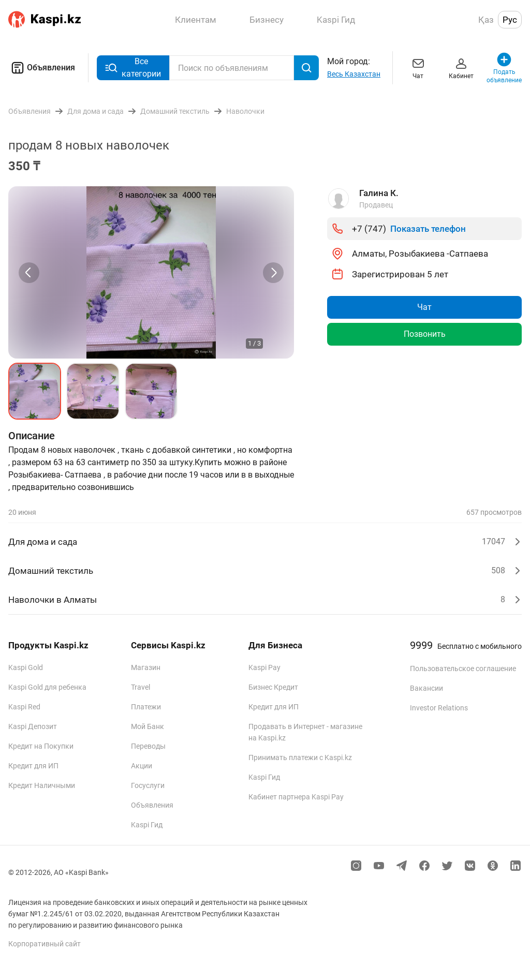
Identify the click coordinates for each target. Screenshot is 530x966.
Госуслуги (148, 785)
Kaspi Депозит (32, 726)
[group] (151, 272)
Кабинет (461, 67)
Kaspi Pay (264, 667)
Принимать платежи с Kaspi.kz (300, 757)
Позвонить (425, 334)
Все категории (133, 67)
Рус (510, 19)
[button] (34, 391)
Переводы (148, 746)
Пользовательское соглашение (463, 668)
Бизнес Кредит (273, 687)
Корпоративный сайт (44, 944)
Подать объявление (504, 67)
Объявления (41, 67)
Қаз (486, 19)
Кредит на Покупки (40, 746)
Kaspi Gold (25, 667)
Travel (140, 687)
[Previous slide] (29, 272)
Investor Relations (439, 708)
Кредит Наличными (41, 785)
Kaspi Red (24, 707)
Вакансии (426, 688)
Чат (418, 67)
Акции (141, 766)
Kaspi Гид (147, 825)
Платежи (146, 707)
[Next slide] (273, 272)
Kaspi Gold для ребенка (47, 687)
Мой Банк (147, 726)
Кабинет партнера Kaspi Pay (296, 797)
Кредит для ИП (33, 766)
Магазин (145, 667)
